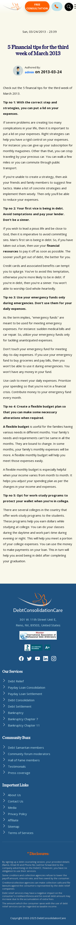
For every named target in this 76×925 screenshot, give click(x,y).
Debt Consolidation (21, 700)
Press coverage (19, 773)
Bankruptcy (16, 713)
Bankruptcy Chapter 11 (24, 725)
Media (12, 808)
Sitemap (13, 826)
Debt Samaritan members (26, 747)
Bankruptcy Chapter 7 (23, 719)
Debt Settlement (19, 706)
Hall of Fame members (24, 760)
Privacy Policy (17, 814)
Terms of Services (20, 833)
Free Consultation (37, 6)
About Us (14, 795)
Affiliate (13, 820)
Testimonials (17, 766)
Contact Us (15, 801)
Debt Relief (16, 681)
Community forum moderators (29, 754)
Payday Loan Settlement (25, 694)
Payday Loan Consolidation (26, 687)
